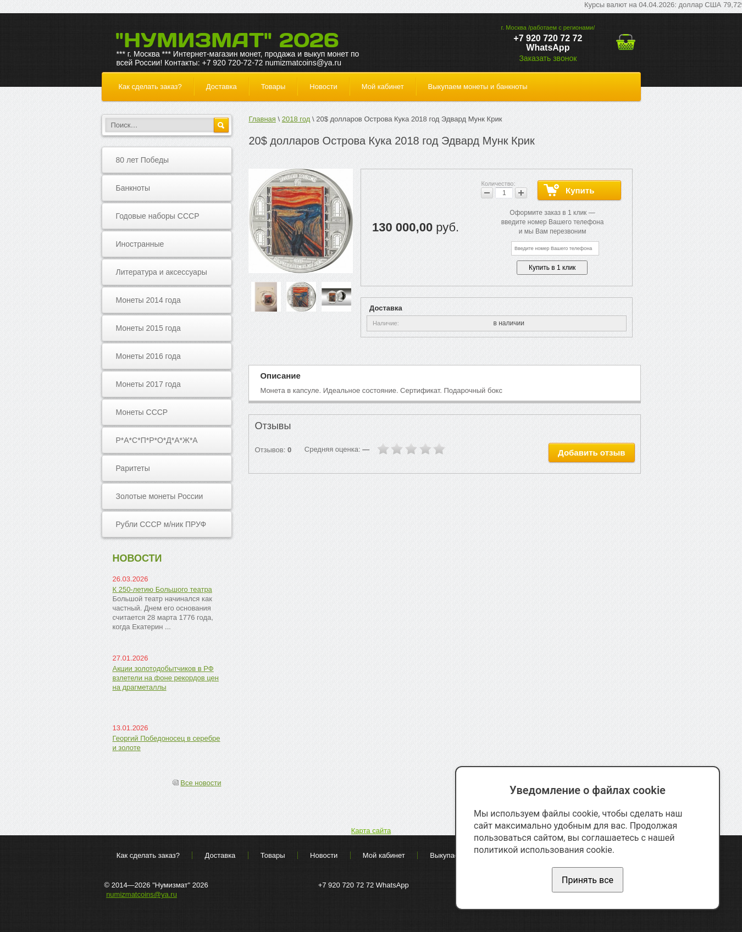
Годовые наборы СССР (158, 216)
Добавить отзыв (591, 452)
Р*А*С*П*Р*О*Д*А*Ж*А (157, 440)
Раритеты (133, 468)
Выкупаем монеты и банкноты (478, 86)
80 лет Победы (142, 160)
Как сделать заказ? (150, 86)
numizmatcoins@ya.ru (141, 894)
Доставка (221, 86)
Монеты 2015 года (148, 328)
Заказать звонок (548, 58)
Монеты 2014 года (148, 300)
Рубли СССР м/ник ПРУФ (161, 524)
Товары (273, 86)
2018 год (296, 119)
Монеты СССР (142, 412)
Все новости (200, 783)
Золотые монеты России (159, 496)
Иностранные (140, 244)
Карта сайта (371, 830)
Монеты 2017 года (148, 384)
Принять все (587, 880)
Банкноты (133, 188)
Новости (323, 86)
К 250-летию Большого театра (162, 589)
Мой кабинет (383, 86)
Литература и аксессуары (161, 272)
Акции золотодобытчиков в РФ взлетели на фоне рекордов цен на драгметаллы (166, 677)
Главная (261, 119)
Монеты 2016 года (148, 356)
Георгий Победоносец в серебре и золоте (166, 743)
